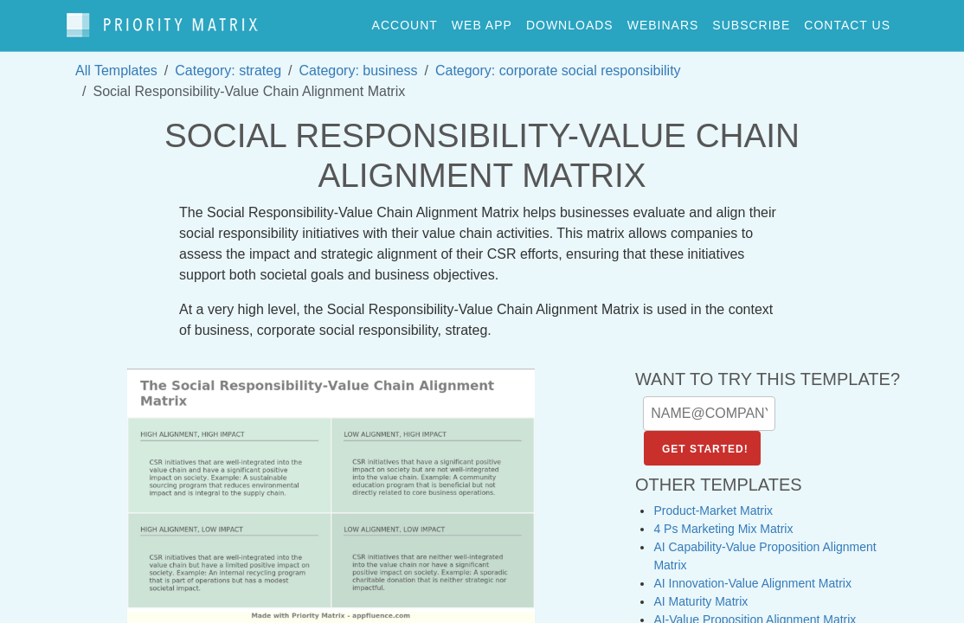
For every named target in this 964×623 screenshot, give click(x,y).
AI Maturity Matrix (700, 594)
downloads (570, 21)
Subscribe (751, 21)
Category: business (358, 62)
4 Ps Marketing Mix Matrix (723, 521)
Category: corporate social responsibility (558, 62)
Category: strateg (228, 62)
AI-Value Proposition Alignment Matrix (754, 612)
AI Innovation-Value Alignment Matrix (752, 575)
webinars (663, 21)
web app (482, 21)
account (405, 21)
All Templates (116, 62)
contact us (847, 21)
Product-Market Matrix (713, 503)
